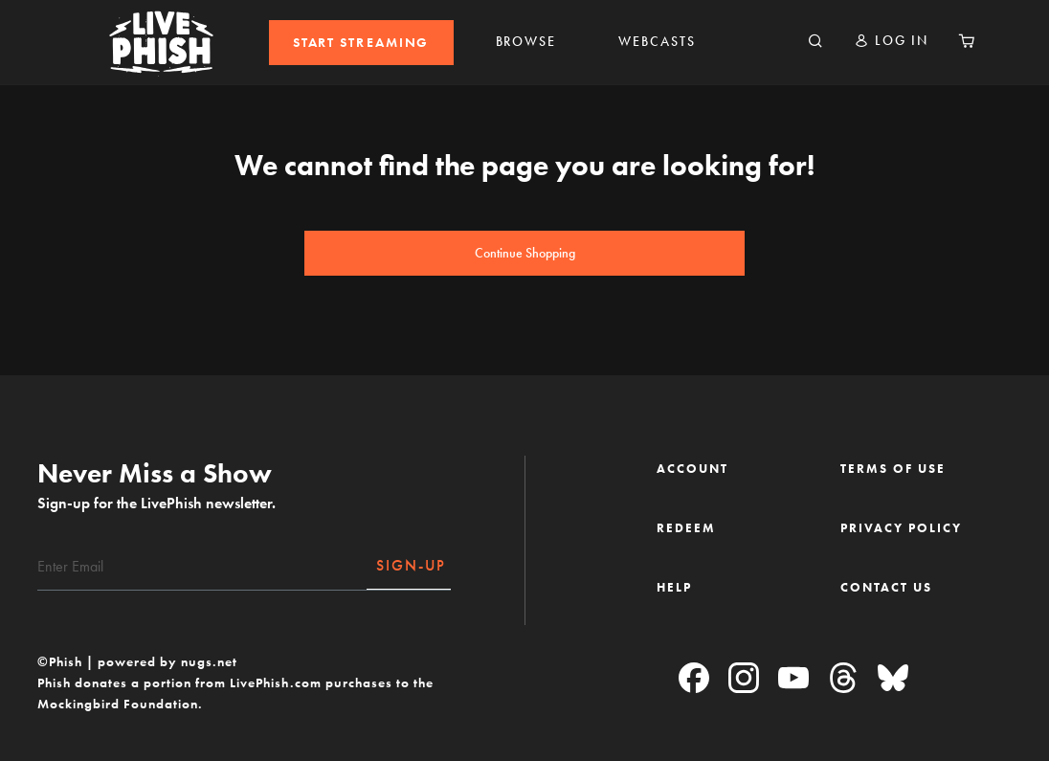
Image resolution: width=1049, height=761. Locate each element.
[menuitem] (361, 42)
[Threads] (843, 679)
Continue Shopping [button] (525, 253)
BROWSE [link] (526, 42)
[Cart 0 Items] (966, 42)
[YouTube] (793, 679)
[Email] (202, 567)
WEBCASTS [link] (657, 42)
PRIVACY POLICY (901, 528)
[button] (891, 41)
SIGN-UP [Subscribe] (411, 565)
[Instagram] (743, 679)
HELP (674, 587)
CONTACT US (886, 587)
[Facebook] (694, 679)
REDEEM (686, 528)
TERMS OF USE (893, 468)
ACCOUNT (692, 468)
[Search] (815, 42)
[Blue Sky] (893, 679)
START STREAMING (361, 42)
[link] (361, 42)
